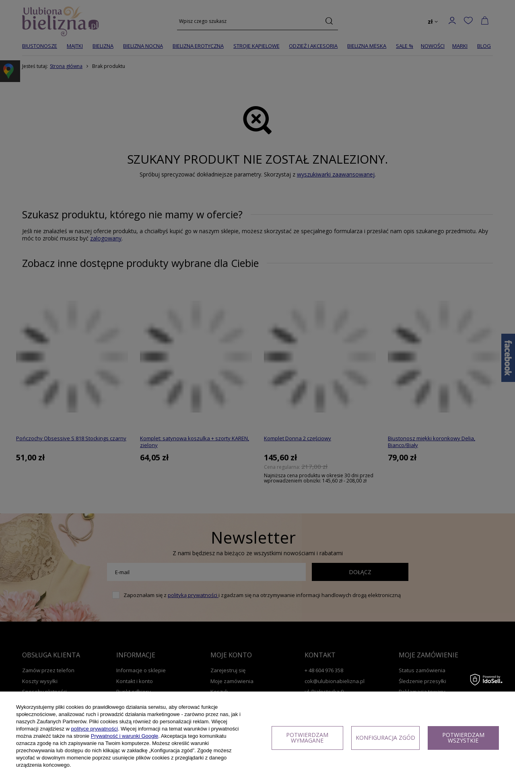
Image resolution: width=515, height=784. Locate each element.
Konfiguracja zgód (385, 737)
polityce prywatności (94, 729)
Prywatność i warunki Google (125, 736)
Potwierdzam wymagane (307, 737)
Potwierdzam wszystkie (463, 737)
